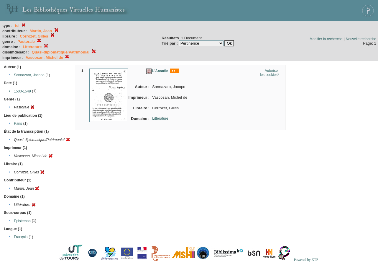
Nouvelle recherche (361, 39)
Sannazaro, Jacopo (29, 75)
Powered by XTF (306, 260)
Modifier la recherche (326, 39)
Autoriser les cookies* (269, 73)
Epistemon (22, 221)
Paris (18, 123)
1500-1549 (22, 91)
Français (20, 237)
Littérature (160, 118)
